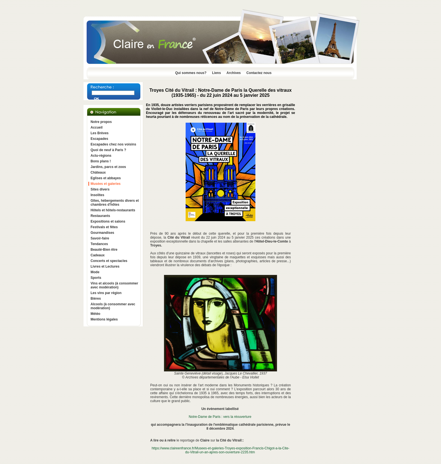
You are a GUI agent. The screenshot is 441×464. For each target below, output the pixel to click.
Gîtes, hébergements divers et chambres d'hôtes (115, 203)
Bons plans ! (101, 161)
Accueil (97, 127)
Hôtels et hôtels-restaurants (113, 210)
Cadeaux (98, 255)
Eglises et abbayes (106, 178)
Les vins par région (106, 293)
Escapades (99, 139)
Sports (96, 278)
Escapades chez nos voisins (113, 144)
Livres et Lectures (105, 266)
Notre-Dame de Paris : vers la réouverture (220, 417)
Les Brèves (100, 133)
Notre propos (101, 122)
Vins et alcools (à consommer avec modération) (114, 285)
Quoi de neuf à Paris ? (108, 150)
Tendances (99, 244)
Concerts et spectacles (109, 261)
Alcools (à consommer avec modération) (113, 306)
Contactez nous (258, 73)
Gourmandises (102, 233)
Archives (233, 73)
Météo (95, 314)
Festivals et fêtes (104, 227)
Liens (216, 73)
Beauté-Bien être (104, 250)
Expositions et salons (108, 221)
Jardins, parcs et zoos (108, 167)
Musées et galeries (106, 184)
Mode (95, 272)
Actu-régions (101, 156)
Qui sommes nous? (190, 73)
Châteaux (98, 172)
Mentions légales (104, 319)
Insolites (97, 195)
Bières (96, 299)
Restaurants (100, 216)
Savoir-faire (100, 238)
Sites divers (100, 189)
